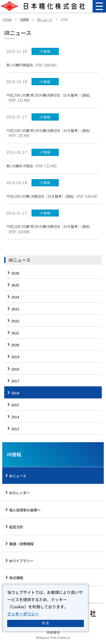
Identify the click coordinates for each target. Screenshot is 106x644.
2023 (15, 308)
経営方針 (16, 526)
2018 (15, 368)
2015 (15, 404)
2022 (15, 320)
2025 (15, 284)
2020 (15, 344)
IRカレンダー (19, 492)
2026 (15, 273)
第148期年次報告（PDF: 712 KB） (32, 165)
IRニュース (44, 19)
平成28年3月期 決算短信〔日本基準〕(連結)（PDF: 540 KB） (53, 196)
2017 (15, 380)
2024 (15, 296)
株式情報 (16, 577)
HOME (7, 19)
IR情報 (24, 19)
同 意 (45, 623)
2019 (15, 356)
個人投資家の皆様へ (24, 509)
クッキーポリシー (23, 614)
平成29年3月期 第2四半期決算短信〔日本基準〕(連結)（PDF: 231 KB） (48, 98)
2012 (15, 428)
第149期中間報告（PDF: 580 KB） (32, 65)
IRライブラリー (21, 560)
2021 (15, 332)
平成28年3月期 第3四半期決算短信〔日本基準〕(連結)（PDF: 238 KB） (48, 229)
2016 (15, 392)
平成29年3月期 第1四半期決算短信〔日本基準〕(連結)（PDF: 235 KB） (48, 133)
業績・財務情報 (21, 543)
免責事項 (53, 632)
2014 (15, 416)
